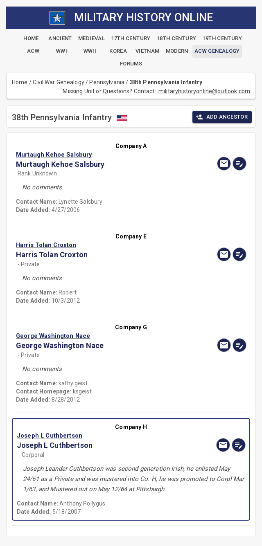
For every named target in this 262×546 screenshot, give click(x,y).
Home (20, 82)
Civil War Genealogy (58, 82)
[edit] (239, 163)
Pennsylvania (106, 82)
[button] (96, 154)
